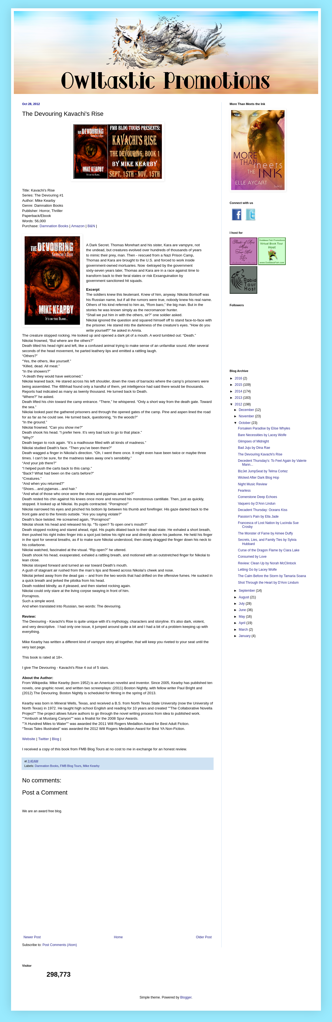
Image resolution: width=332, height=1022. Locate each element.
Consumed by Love (252, 557)
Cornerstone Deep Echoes (257, 497)
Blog (55, 739)
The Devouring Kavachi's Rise (260, 454)
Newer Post (32, 937)
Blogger (185, 997)
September (247, 591)
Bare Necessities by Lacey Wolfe (262, 435)
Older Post (204, 937)
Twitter (43, 739)
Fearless (244, 490)
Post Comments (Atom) (59, 945)
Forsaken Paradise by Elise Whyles (264, 428)
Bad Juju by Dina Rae (254, 448)
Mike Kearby (91, 765)
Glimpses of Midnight (253, 441)
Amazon (77, 226)
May (242, 617)
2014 (239, 391)
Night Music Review (252, 484)
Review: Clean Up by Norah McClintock (267, 563)
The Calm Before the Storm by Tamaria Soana (272, 576)
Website (28, 739)
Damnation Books (54, 226)
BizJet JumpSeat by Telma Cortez (263, 471)
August (244, 597)
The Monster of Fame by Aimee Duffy (265, 533)
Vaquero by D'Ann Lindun (257, 503)
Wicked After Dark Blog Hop (258, 477)
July (242, 604)
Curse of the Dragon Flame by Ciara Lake (268, 550)
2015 (239, 385)
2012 (239, 404)
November (247, 416)
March (244, 629)
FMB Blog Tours (70, 765)
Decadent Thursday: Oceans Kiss (262, 510)
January (245, 636)
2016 (239, 378)
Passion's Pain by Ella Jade (258, 516)
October (245, 423)
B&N (91, 226)
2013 (239, 398)
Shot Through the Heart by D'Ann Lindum (268, 583)
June (243, 610)
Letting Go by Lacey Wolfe (257, 570)
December (247, 410)
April (242, 623)
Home (118, 937)
